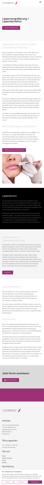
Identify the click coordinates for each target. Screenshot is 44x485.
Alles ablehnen (20, 482)
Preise (4, 460)
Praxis (4, 456)
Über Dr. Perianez (7, 458)
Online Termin (10, 380)
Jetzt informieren (11, 28)
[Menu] (40, 2)
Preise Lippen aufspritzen (14, 150)
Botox (15, 300)
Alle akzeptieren (35, 482)
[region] (22, 477)
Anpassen (7, 482)
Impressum (5, 393)
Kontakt (7, 272)
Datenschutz (6, 395)
